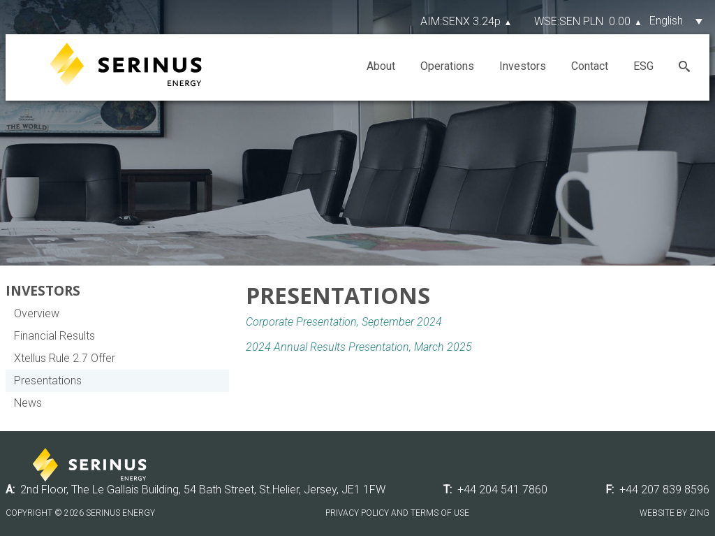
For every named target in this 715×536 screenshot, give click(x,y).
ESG (643, 66)
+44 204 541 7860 (502, 489)
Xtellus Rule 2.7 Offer (64, 358)
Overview (36, 313)
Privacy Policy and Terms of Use (397, 513)
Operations (447, 66)
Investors (522, 66)
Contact (589, 66)
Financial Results (54, 335)
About (381, 66)
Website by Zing (674, 513)
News (28, 403)
